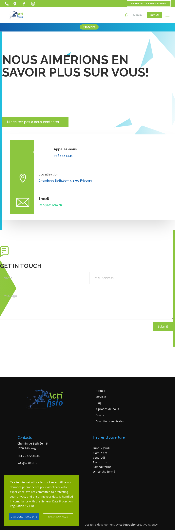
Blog (98, 403)
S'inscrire (89, 27)
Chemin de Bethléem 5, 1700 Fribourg (65, 180)
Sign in (137, 14)
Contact (101, 415)
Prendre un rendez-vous (148, 3)
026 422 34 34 (63, 155)
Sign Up (154, 14)
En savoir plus (58, 516)
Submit (163, 326)
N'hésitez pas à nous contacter (32, 122)
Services (101, 397)
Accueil (100, 391)
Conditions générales (110, 421)
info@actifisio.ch (50, 205)
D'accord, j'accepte (24, 516)
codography (127, 524)
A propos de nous (107, 409)
